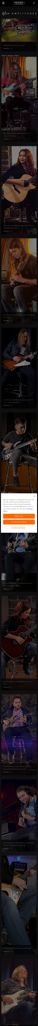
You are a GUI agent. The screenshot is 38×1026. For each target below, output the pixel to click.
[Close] (34, 496)
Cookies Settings (18, 528)
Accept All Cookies (18, 522)
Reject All (19, 516)
